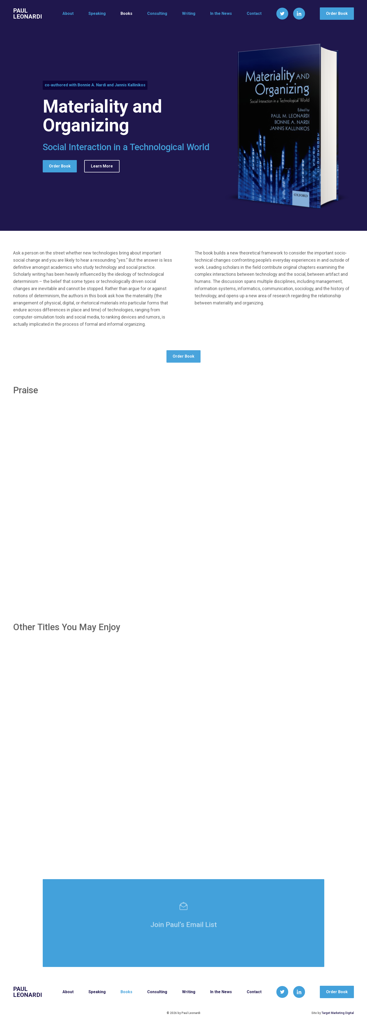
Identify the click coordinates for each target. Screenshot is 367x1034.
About (68, 13)
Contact (254, 13)
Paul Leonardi (27, 14)
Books (126, 13)
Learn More (102, 166)
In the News (221, 13)
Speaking (97, 13)
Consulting (157, 13)
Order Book (337, 13)
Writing (188, 13)
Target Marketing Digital (338, 1013)
